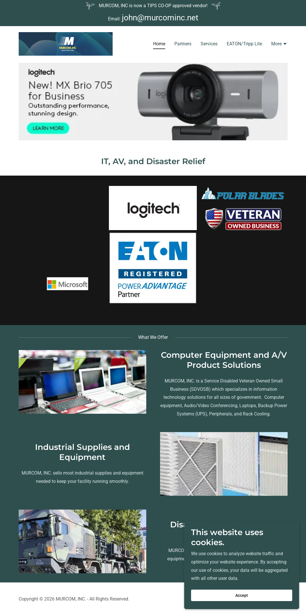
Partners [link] (182, 44)
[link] (66, 44)
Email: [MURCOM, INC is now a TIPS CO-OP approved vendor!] (115, 19)
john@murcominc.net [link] (160, 17)
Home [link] (159, 44)
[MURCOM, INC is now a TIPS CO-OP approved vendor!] (153, 6)
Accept (241, 595)
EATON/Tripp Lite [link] (244, 44)
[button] (279, 45)
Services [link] (209, 44)
